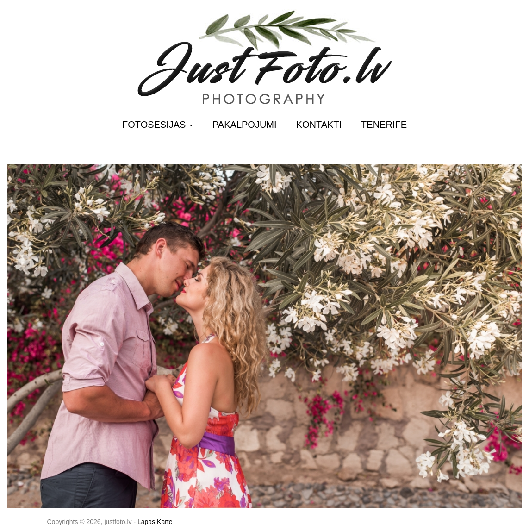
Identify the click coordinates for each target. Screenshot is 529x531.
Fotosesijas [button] (157, 124)
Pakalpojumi (244, 124)
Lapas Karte (155, 521)
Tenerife (384, 124)
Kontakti (319, 124)
